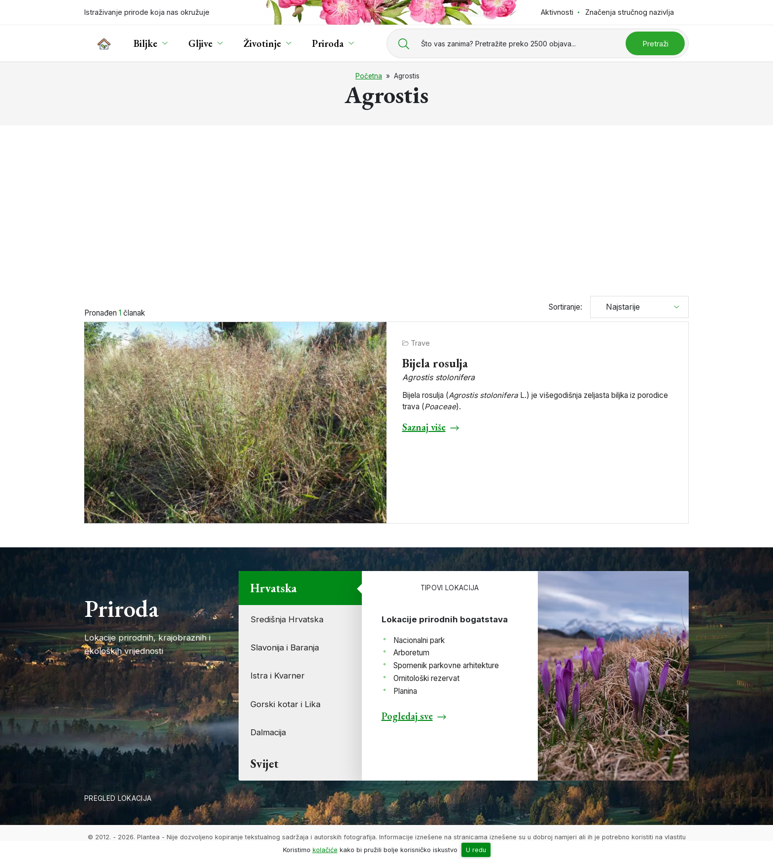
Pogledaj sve (407, 716)
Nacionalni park (419, 640)
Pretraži (655, 43)
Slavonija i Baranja (284, 647)
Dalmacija (268, 732)
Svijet (264, 763)
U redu (476, 850)
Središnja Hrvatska (286, 619)
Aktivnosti (557, 12)
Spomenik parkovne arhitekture (446, 665)
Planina (405, 691)
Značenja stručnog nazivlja (629, 12)
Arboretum (411, 652)
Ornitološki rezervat (426, 678)
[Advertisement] (386, 206)
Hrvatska (273, 588)
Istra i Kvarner (277, 675)
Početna (368, 76)
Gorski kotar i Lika (285, 704)
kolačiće (325, 850)
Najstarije (619, 307)
